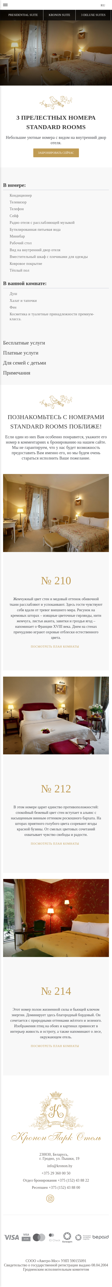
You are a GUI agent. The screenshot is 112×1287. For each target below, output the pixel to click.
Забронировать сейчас (56, 152)
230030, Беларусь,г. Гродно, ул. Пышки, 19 (56, 1156)
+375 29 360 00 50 (56, 1173)
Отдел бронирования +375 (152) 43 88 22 (56, 1180)
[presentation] (29, 715)
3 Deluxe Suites (93, 15)
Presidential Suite (23, 15)
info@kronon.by (56, 1166)
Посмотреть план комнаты (74, 646)
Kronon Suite (59, 15)
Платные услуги (20, 353)
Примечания (16, 373)
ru (103, 5)
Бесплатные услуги (24, 343)
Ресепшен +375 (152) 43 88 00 (56, 1188)
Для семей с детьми (24, 363)
